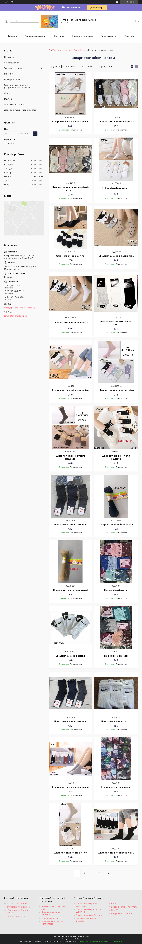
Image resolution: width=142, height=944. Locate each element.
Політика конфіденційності (110, 941)
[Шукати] (6, 21)
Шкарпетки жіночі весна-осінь (70, 121)
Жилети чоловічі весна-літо (53, 907)
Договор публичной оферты (20, 110)
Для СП (115, 910)
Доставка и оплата (14, 104)
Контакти (59, 36)
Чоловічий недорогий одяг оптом (52, 922)
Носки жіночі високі (116, 590)
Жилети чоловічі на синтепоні (50, 913)
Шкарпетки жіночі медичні (70, 524)
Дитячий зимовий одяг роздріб (87, 919)
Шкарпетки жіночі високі (116, 787)
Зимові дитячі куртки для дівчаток (88, 910)
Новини (8, 73)
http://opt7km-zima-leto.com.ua (19, 308)
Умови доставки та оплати (124, 907)
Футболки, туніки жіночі (18, 907)
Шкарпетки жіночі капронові (116, 524)
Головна (12, 36)
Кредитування (109, 36)
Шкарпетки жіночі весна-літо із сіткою (70, 189)
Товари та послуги (35, 36)
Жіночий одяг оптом (17, 916)
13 (100, 873)
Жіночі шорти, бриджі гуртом (17, 911)
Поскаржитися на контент (85, 941)
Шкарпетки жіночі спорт (70, 656)
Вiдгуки (8, 99)
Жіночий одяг (79, 50)
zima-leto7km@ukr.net (15, 316)
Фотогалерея (11, 62)
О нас (7, 93)
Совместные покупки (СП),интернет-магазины (17, 86)
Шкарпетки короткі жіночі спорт (116, 323)
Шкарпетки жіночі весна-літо (116, 256)
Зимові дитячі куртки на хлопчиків (88, 904)
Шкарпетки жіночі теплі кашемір (70, 457)
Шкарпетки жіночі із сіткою (70, 852)
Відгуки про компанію (122, 913)
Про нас (129, 36)
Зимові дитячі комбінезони (89, 915)
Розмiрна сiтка (12, 79)
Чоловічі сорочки (50, 918)
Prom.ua (85, 936)
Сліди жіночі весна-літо (116, 188)
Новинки (9, 57)
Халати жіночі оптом (17, 903)
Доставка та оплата (82, 36)
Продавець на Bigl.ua (71, 939)
